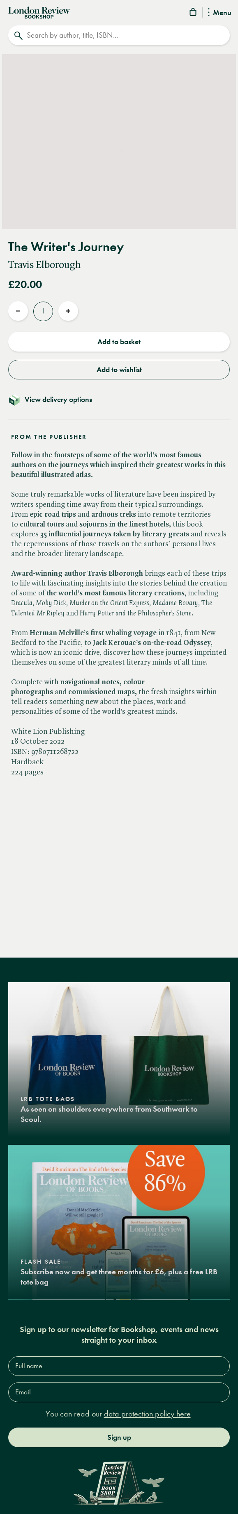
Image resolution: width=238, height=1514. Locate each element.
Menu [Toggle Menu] (219, 13)
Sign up (119, 1437)
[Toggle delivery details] (119, 399)
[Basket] (193, 13)
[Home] (39, 12)
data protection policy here (147, 1414)
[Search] (119, 35)
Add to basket (119, 341)
